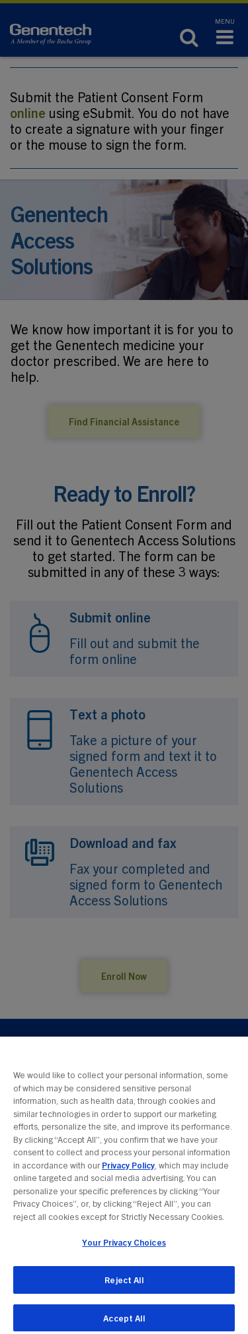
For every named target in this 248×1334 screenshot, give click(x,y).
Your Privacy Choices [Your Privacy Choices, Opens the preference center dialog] (124, 1248)
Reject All (123, 1285)
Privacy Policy (128, 1170)
